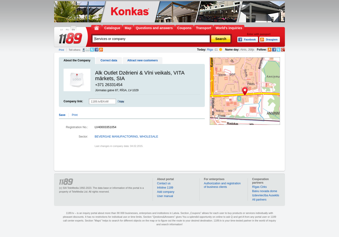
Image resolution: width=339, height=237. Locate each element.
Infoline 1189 (165, 187)
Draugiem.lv (101, 49)
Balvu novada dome (264, 191)
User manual (165, 196)
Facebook (96, 49)
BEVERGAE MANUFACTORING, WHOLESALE (126, 136)
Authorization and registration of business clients (222, 185)
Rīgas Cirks (259, 187)
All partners (259, 199)
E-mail (87, 49)
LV (61, 29)
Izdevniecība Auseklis (265, 195)
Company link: (73, 101)
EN (73, 29)
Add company (165, 192)
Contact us (163, 183)
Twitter (92, 49)
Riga (210, 49)
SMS (83, 50)
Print (61, 49)
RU (67, 29)
